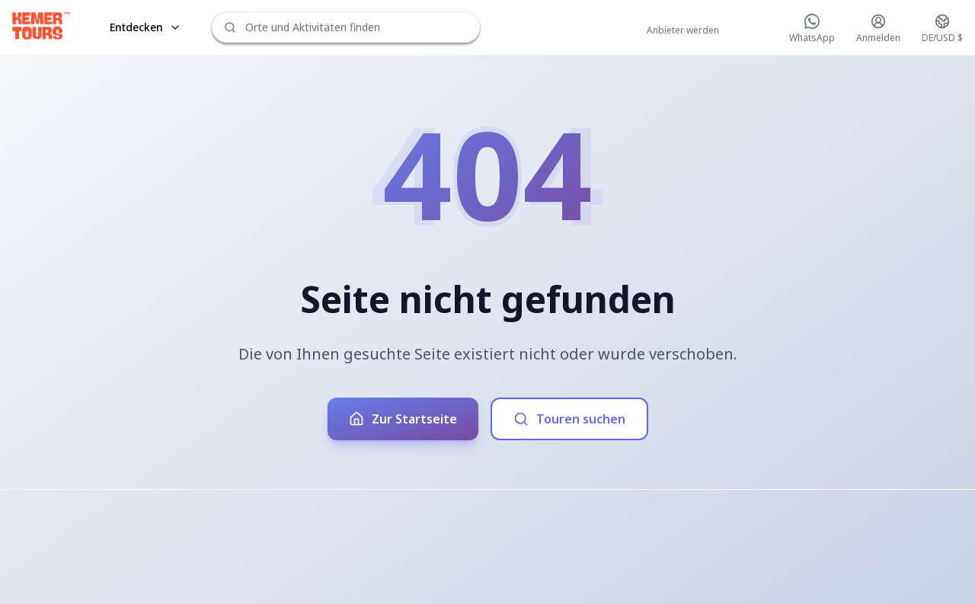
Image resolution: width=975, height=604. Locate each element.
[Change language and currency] (942, 29)
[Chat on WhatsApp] (812, 29)
